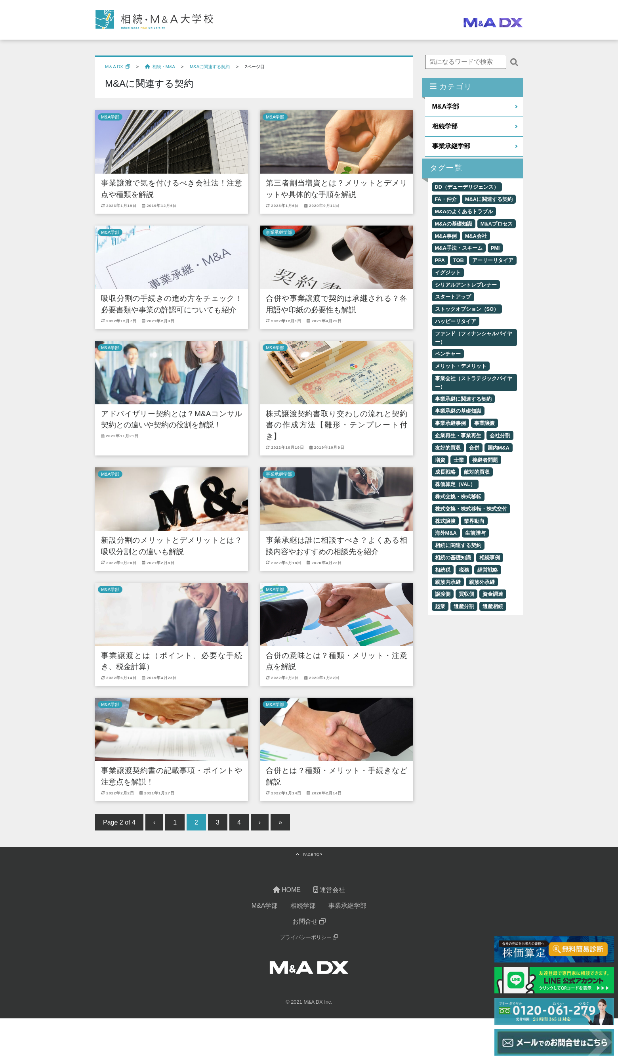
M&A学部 (110, 117)
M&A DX (312, 1003)
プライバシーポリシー (309, 938)
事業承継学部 (279, 232)
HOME (287, 891)
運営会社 (329, 891)
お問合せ (309, 922)
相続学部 (445, 126)
